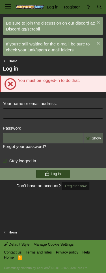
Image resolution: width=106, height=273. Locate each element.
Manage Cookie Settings (54, 244)
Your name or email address (29, 103)
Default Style (16, 244)
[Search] (99, 7)
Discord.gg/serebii (23, 29)
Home (9, 257)
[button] (7, 7)
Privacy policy (67, 252)
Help (86, 252)
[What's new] (88, 7)
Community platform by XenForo (46, 268)
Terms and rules (39, 252)
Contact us (12, 252)
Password (12, 128)
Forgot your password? (24, 146)
